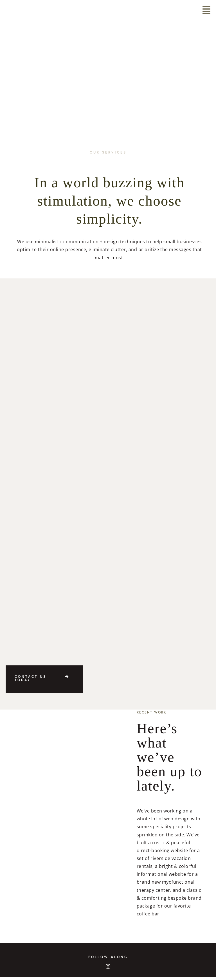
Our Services (108, 152)
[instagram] (108, 966)
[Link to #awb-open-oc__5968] (206, 10)
